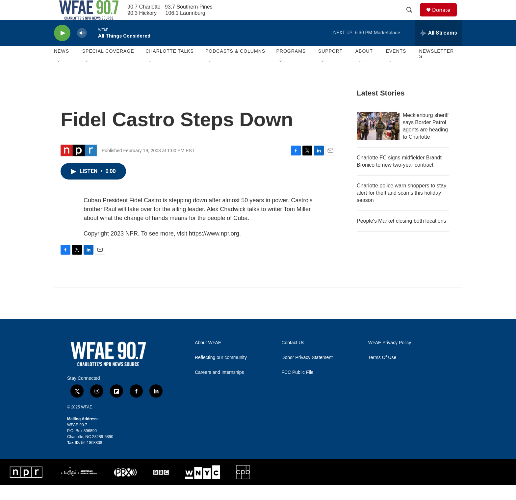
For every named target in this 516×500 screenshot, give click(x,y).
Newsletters (436, 68)
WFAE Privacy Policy (389, 357)
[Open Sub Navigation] (59, 76)
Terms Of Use (382, 372)
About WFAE (208, 357)
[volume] (82, 48)
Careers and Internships (219, 387)
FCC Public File (297, 387)
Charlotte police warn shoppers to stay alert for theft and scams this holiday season (401, 208)
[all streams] (438, 48)
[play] (62, 48)
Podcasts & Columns (235, 66)
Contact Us (292, 357)
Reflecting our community (221, 372)
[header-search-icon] (412, 17)
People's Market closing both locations (401, 235)
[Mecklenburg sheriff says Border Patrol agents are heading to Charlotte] (378, 140)
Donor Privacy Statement (307, 372)
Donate (445, 17)
